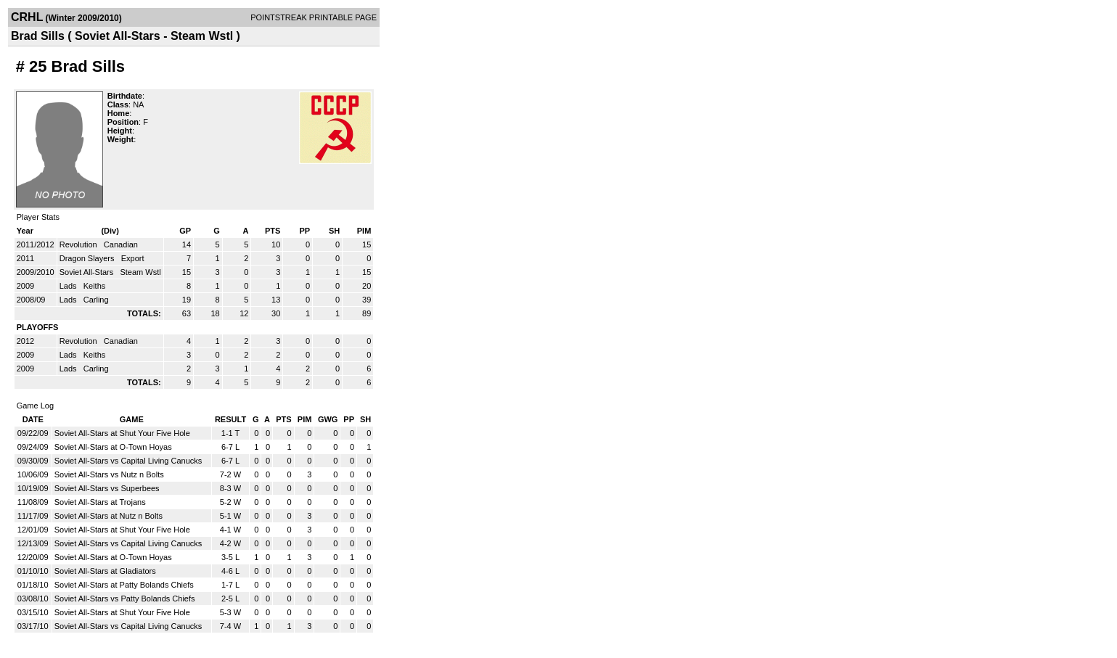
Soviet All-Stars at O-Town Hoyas (113, 447)
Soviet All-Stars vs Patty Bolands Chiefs (124, 598)
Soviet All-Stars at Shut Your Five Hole (122, 433)
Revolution (79, 244)
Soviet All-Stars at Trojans (100, 502)
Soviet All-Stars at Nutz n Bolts (108, 515)
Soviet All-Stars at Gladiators (105, 571)
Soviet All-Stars (88, 272)
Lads (69, 285)
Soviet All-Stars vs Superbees (107, 488)
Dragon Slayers (88, 258)
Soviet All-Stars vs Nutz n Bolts (109, 474)
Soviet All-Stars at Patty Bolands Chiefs (124, 584)
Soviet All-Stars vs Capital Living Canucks (128, 460)
